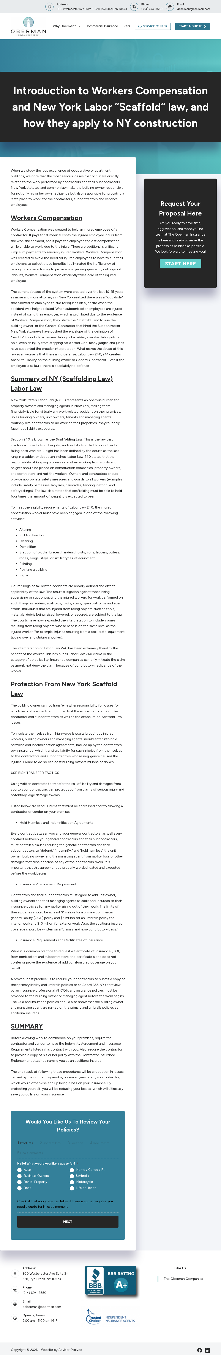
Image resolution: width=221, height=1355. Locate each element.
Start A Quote (192, 26)
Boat (27, 1188)
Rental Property (35, 1182)
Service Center (152, 26)
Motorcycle (84, 1182)
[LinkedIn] (207, 1347)
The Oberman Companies (183, 1276)
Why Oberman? (67, 26)
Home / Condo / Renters (92, 1170)
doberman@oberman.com (193, 9)
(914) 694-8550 (152, 9)
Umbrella (82, 1176)
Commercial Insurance (101, 26)
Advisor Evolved (70, 1347)
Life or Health (86, 1188)
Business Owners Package (40, 1176)
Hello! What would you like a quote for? (48, 1163)
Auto (27, 1170)
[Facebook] (199, 1347)
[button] (180, 263)
